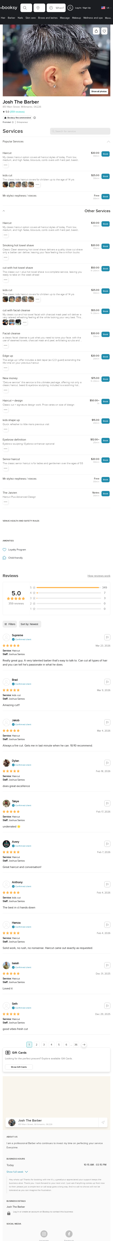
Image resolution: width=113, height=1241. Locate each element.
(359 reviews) (17, 111)
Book (105, 153)
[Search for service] (80, 131)
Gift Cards (19, 1052)
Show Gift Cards (19, 1066)
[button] (26, 8)
